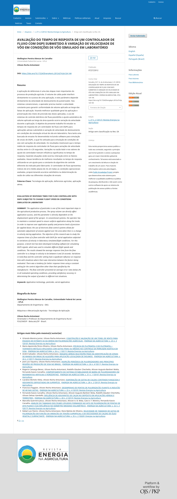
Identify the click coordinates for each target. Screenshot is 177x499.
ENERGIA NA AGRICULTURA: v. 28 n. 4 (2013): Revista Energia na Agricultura (68, 398)
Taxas (28, 23)
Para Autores (134, 78)
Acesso (28, 18)
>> (23, 420)
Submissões (40, 18)
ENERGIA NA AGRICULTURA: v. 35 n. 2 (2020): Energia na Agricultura (75, 416)
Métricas (67, 18)
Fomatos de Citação (98, 107)
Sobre (55, 18)
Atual (97, 18)
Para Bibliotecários (136, 82)
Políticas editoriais (83, 18)
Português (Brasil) (136, 59)
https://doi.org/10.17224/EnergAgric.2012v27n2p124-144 (47, 73)
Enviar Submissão (137, 36)
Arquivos (107, 18)
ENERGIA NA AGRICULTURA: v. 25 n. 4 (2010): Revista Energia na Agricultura (73, 390)
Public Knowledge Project (102, 172)
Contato (38, 23)
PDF (94, 58)
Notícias (18, 23)
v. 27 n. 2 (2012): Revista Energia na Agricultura (53, 32)
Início (19, 32)
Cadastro (17, 18)
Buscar (118, 18)
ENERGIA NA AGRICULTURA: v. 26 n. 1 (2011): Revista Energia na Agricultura (61, 351)
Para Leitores (134, 74)
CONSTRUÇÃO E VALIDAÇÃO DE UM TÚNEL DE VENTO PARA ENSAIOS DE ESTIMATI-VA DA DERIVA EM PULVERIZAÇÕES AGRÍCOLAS (70, 339)
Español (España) (136, 55)
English (132, 51)
